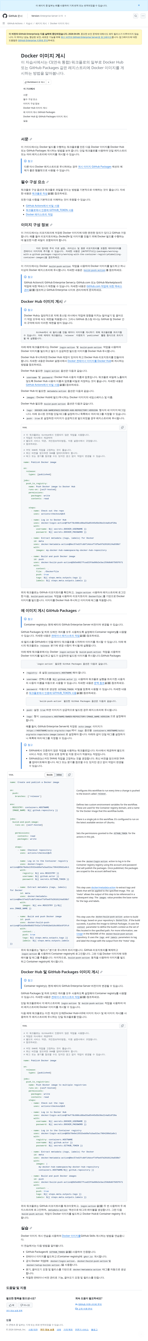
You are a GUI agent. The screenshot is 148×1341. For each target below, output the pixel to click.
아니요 (25, 1305)
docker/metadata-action (103, 887)
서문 (26, 138)
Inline (59, 775)
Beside (50, 775)
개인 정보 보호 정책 (14, 1310)
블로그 (94, 1329)
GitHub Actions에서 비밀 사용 (42, 205)
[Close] (139, 5)
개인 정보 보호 (47, 1329)
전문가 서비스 (82, 1329)
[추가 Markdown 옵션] (48, 82)
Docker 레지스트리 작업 (39, 214)
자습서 (29, 23)
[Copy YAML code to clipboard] (122, 427)
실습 (26, 1227)
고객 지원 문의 (83, 1308)
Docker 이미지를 (71, 1235)
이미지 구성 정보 (36, 224)
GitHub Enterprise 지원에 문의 (33, 40)
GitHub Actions (15, 23)
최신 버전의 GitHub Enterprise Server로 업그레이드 (86, 37)
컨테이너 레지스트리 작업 (65, 635)
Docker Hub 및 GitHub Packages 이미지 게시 (62, 971)
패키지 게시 (41, 23)
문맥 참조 (99, 683)
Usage (79, 933)
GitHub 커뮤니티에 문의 (88, 1304)
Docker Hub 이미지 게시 (43, 301)
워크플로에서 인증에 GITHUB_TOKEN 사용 (49, 210)
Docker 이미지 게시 (59, 23)
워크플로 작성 (39, 193)
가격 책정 (68, 1329)
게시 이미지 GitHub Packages (94, 166)
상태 (59, 1329)
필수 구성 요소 (35, 181)
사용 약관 (33, 1329)
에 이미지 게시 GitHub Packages (50, 610)
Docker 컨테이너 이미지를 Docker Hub (89, 361)
